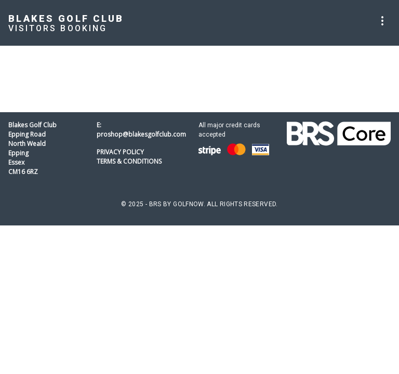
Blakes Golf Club (66, 18)
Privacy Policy (120, 152)
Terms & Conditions (129, 161)
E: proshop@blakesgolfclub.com (141, 130)
